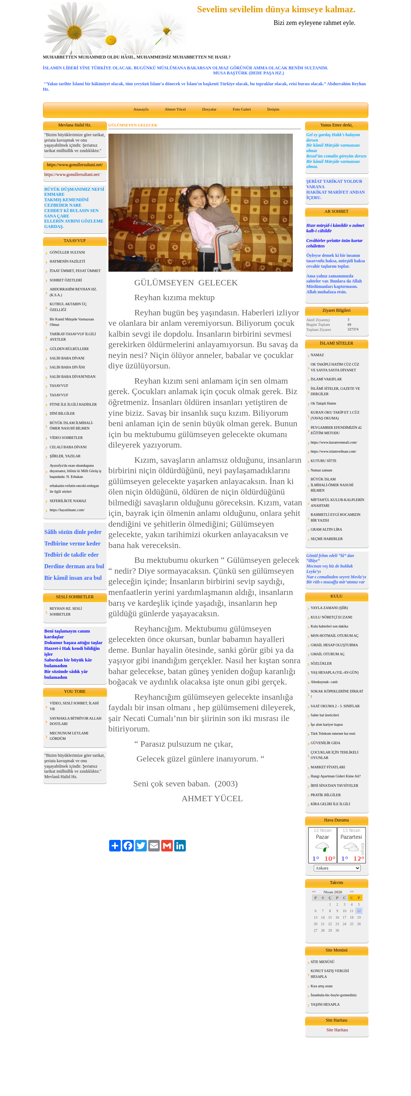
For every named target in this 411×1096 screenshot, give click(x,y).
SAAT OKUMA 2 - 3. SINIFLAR (335, 706)
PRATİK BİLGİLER (326, 795)
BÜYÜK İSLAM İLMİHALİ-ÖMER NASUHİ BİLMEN (332, 484)
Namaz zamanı (322, 470)
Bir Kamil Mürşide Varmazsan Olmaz (72, 322)
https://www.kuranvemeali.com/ (334, 442)
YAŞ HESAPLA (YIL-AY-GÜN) (335, 672)
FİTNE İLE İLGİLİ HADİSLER (73, 404)
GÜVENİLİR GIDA (326, 743)
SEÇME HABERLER (327, 539)
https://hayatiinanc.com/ (67, 510)
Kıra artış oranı (322, 986)
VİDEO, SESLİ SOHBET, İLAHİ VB (74, 706)
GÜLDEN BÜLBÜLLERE (69, 349)
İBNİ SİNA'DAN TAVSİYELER (335, 786)
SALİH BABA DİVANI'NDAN (73, 377)
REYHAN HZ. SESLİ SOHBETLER (66, 611)
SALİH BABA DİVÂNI (67, 367)
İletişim (273, 109)
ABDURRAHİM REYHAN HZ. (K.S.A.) (73, 292)
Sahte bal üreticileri (325, 715)
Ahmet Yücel (175, 109)
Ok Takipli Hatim (323, 403)
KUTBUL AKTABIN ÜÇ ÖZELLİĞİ (68, 307)
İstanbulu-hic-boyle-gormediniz (334, 995)
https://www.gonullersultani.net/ (72, 174)
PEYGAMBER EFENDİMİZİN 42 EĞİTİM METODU (336, 430)
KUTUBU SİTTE (324, 461)
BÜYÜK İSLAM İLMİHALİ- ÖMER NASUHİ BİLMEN (72, 426)
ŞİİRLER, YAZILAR (65, 456)
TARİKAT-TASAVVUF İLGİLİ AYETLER (73, 337)
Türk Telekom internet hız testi (333, 733)
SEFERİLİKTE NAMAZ (68, 501)
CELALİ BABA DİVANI (68, 447)
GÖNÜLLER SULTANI (67, 252)
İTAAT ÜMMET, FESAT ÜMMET (75, 271)
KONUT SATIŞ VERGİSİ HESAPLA (330, 974)
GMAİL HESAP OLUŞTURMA (334, 645)
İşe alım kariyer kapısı (327, 724)
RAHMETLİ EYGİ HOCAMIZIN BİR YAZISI (336, 517)
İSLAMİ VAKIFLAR (326, 379)
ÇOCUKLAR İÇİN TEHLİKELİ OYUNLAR (335, 755)
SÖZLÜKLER (321, 663)
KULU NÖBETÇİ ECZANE (332, 617)
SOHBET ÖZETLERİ (66, 280)
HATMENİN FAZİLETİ (67, 261)
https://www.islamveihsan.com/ (333, 451)
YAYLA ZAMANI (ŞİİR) (329, 608)
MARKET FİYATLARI (328, 767)
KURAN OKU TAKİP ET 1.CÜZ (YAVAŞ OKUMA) (335, 415)
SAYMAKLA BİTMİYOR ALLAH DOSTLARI (76, 721)
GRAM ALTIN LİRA (326, 529)
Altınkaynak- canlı (324, 682)
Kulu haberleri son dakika (329, 626)
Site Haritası (337, 1029)
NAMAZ (317, 355)
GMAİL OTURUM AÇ (328, 654)
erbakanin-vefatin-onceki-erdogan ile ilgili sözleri (74, 488)
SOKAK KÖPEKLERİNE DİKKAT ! (337, 694)
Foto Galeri (242, 109)
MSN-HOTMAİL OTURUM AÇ (335, 636)
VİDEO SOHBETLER (66, 438)
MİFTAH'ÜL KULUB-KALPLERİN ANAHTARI (337, 503)
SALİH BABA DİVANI (67, 358)
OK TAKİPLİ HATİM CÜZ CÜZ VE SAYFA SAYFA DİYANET (335, 367)
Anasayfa (141, 109)
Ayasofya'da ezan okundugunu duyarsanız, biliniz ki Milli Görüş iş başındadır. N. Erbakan (76, 471)
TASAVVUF (59, 386)
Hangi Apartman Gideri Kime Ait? (336, 776)
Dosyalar (209, 109)
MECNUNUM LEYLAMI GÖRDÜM (69, 736)
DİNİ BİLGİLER (62, 413)
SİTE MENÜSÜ (323, 962)
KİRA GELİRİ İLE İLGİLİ (330, 804)
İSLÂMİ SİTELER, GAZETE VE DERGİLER (335, 391)
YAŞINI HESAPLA (325, 1004)
